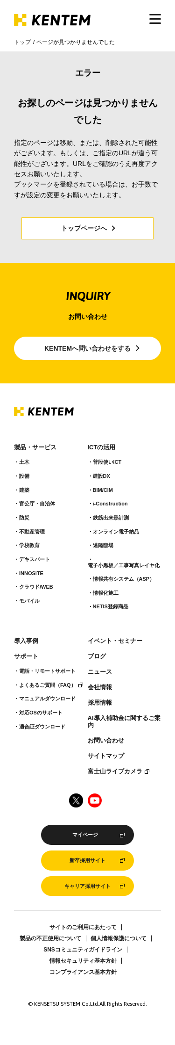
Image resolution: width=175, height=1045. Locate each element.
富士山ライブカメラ (115, 771)
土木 (24, 462)
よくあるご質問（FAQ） (47, 685)
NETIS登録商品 (110, 606)
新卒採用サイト (87, 860)
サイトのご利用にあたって (83, 927)
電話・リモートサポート (47, 671)
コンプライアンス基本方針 (83, 972)
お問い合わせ (106, 740)
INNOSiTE (31, 573)
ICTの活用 (102, 447)
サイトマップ (106, 756)
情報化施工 (106, 593)
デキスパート (34, 559)
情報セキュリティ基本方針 (83, 961)
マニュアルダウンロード (47, 698)
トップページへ (84, 228)
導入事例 (26, 641)
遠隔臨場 (103, 545)
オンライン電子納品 (116, 531)
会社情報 (100, 687)
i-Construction (110, 503)
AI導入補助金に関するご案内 (124, 721)
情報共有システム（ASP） (124, 579)
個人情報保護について (119, 938)
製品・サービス (35, 447)
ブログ (97, 656)
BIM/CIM (103, 490)
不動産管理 (32, 531)
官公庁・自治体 (37, 503)
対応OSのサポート (41, 712)
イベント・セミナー (115, 641)
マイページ (85, 834)
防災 (24, 517)
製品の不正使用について (50, 938)
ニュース (100, 672)
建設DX (101, 476)
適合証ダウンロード (42, 726)
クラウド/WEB (36, 587)
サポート (26, 656)
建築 (24, 490)
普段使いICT (107, 462)
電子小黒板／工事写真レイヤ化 (124, 565)
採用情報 (100, 702)
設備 (24, 476)
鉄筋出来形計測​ (111, 517)
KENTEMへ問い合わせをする (87, 348)
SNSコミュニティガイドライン (82, 949)
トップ (22, 42)
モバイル (29, 601)
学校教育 (29, 545)
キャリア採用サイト (87, 886)
